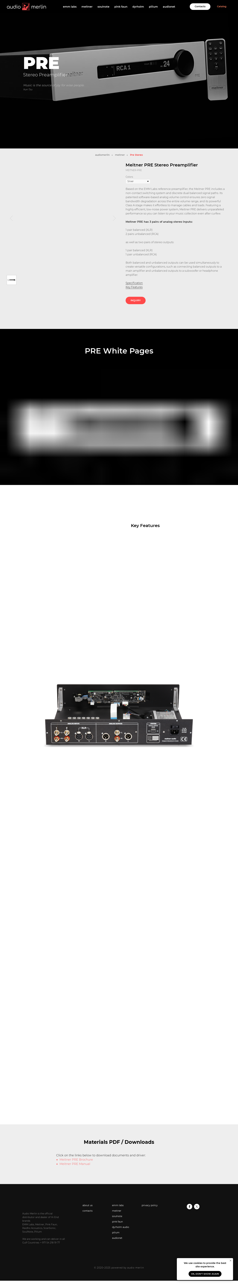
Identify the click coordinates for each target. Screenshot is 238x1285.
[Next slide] (114, 218)
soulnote (103, 6)
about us (87, 1205)
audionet (169, 6)
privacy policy (150, 1205)
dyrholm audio (120, 1227)
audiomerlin (102, 154)
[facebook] (189, 1208)
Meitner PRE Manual (75, 1164)
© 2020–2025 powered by (110, 1267)
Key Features (134, 287)
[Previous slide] (11, 218)
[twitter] (196, 1208)
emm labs (70, 6)
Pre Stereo (136, 154)
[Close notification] (230, 1260)
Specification (134, 283)
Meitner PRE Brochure (76, 1159)
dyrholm (138, 6)
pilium (153, 6)
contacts (87, 1210)
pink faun (120, 6)
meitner (87, 6)
